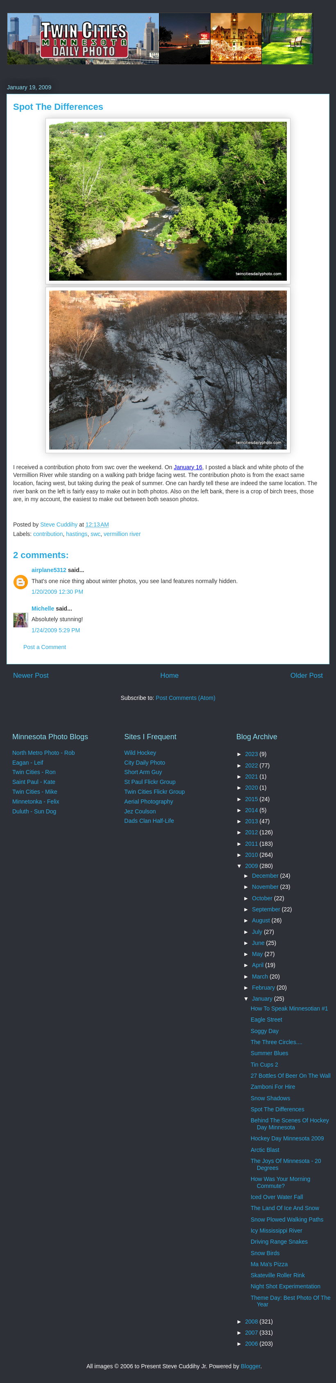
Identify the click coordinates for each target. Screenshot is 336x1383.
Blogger (250, 1366)
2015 (252, 799)
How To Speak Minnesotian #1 (289, 1008)
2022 (252, 765)
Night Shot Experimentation (285, 1286)
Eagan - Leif (27, 762)
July (258, 932)
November (266, 886)
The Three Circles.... (277, 1042)
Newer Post (31, 675)
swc (95, 534)
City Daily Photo (144, 762)
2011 (252, 843)
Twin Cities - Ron (34, 772)
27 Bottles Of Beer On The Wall (291, 1075)
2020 (252, 787)
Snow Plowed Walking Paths (287, 1219)
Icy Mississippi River (276, 1230)
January (263, 998)
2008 (252, 1321)
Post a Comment (44, 647)
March (261, 976)
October (263, 898)
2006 (252, 1343)
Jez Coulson (140, 811)
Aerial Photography (148, 801)
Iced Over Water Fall (277, 1197)
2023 (252, 754)
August (261, 920)
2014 (252, 810)
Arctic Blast (265, 1150)
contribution (48, 534)
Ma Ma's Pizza (269, 1264)
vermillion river (122, 534)
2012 (252, 832)
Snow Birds (265, 1253)
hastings (76, 534)
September (267, 909)
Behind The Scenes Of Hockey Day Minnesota (290, 1124)
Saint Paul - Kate (33, 782)
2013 (252, 821)
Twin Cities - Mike (34, 791)
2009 (252, 866)
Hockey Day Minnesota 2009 (287, 1138)
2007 (252, 1332)
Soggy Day (265, 1031)
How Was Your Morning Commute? (281, 1182)
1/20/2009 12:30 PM (57, 591)
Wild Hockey (140, 752)
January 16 (188, 467)
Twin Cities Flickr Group (154, 791)
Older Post (307, 675)
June (259, 943)
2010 (252, 855)
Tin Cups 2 (264, 1064)
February (264, 987)
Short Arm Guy (143, 772)
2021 (252, 776)
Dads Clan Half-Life (149, 821)
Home (169, 675)
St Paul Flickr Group (149, 782)
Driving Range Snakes (279, 1241)
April (258, 965)
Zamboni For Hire (273, 1086)
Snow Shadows (271, 1098)
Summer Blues (269, 1053)
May (258, 954)
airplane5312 (49, 570)
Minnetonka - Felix (35, 801)
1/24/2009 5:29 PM (56, 630)
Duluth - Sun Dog (34, 811)
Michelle (43, 608)
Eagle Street (266, 1019)
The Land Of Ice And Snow (285, 1208)
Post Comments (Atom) (185, 698)
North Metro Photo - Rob (43, 752)
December (266, 875)
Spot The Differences (277, 1109)
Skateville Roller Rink (278, 1275)
